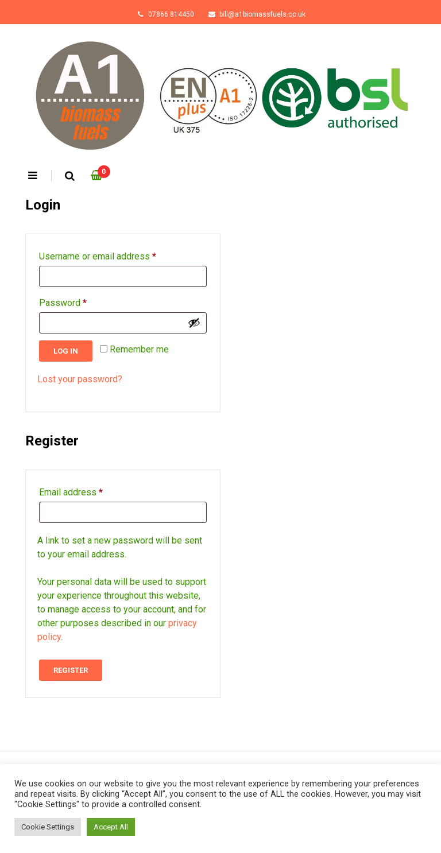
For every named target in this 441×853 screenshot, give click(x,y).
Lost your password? (79, 379)
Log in (65, 351)
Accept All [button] (111, 827)
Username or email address (97, 254)
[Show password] (194, 322)
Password (63, 301)
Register (70, 670)
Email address (71, 490)
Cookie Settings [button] (47, 827)
